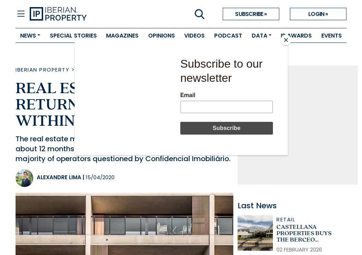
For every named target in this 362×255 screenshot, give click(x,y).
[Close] (286, 40)
